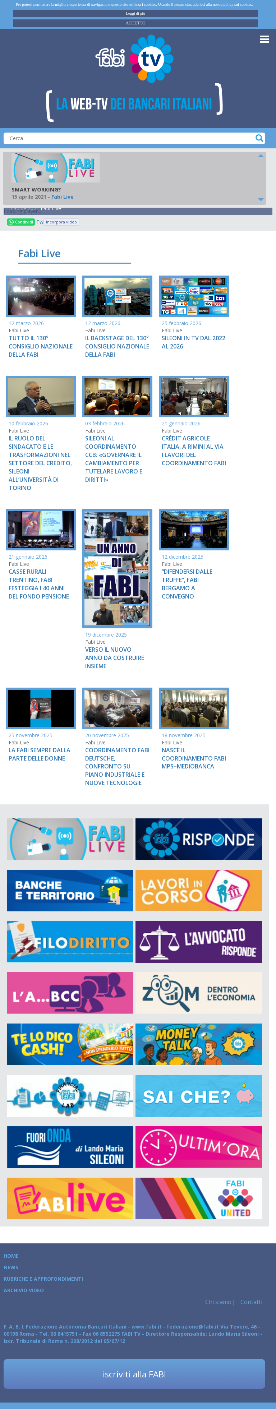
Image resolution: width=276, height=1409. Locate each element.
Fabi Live (51, 208)
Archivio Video (24, 1290)
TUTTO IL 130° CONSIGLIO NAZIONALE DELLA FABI (41, 346)
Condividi (21, 222)
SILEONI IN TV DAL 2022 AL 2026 (193, 342)
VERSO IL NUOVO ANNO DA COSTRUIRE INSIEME (114, 658)
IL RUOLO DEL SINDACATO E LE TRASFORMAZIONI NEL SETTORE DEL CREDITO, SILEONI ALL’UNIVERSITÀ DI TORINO (40, 462)
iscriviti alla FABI (134, 1374)
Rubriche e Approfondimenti (43, 1278)
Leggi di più (135, 13)
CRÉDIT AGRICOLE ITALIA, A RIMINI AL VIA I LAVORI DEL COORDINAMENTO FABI (194, 450)
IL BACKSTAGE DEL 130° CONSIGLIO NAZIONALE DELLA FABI (117, 346)
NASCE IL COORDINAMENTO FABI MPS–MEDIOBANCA (194, 758)
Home (11, 1255)
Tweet (39, 221)
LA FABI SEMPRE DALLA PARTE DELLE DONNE (39, 754)
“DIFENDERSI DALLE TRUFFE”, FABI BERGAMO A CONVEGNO (187, 584)
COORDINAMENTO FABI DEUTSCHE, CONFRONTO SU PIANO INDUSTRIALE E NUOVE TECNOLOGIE (117, 766)
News (11, 1267)
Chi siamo (218, 1302)
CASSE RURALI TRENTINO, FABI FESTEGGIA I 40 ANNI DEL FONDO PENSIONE (39, 584)
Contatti (250, 1302)
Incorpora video (61, 222)
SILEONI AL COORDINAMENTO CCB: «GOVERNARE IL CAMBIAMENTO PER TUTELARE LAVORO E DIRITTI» (113, 458)
